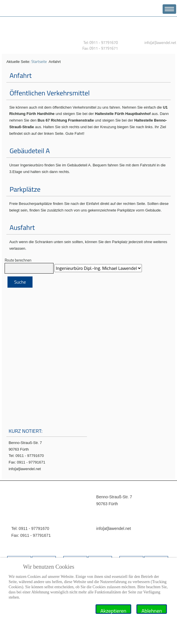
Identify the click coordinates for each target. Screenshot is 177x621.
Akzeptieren (113, 610)
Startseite (39, 61)
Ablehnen (151, 610)
